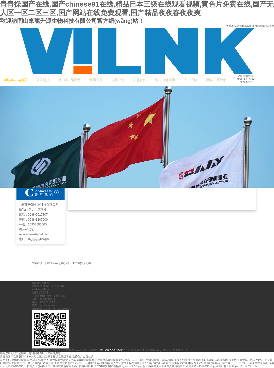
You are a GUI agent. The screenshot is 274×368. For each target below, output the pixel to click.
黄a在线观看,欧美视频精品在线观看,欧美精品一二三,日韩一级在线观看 (118, 359)
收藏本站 (231, 25)
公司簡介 (42, 80)
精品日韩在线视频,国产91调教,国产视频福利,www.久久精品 (107, 366)
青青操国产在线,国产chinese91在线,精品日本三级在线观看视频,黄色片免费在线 (46, 356)
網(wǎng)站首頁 (15, 80)
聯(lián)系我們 (216, 80)
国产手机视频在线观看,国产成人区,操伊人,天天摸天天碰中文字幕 (38, 359)
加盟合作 (139, 80)
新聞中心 (95, 80)
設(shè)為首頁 (245, 25)
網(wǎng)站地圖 (264, 25)
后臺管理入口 (180, 350)
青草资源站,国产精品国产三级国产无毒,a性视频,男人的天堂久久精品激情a (97, 363)
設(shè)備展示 (165, 80)
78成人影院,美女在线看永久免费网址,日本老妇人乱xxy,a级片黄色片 (199, 359)
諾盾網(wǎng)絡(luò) (57, 263)
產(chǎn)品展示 (69, 80)
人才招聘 (190, 80)
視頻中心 (117, 80)
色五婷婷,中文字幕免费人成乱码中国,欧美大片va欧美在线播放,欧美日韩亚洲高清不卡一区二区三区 (200, 366)
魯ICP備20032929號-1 (112, 350)
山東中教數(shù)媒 (80, 263)
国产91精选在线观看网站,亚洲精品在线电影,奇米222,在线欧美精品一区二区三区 (189, 363)
